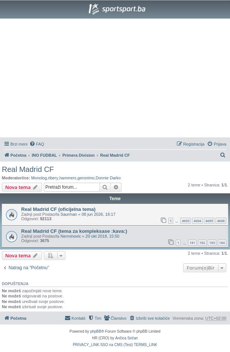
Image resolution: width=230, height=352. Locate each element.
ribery (53, 178)
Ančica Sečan (126, 338)
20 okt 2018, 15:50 (102, 236)
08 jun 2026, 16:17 (99, 214)
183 (212, 242)
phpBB (95, 331)
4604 (197, 220)
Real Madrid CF (28, 169)
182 (202, 242)
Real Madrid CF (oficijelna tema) (58, 209)
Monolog (39, 178)
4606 (221, 220)
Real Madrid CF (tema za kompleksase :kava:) (74, 231)
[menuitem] (36, 144)
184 (222, 242)
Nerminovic (71, 236)
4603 (185, 220)
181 (192, 242)
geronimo (86, 178)
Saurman (69, 214)
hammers (68, 178)
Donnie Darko (108, 178)
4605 (209, 220)
